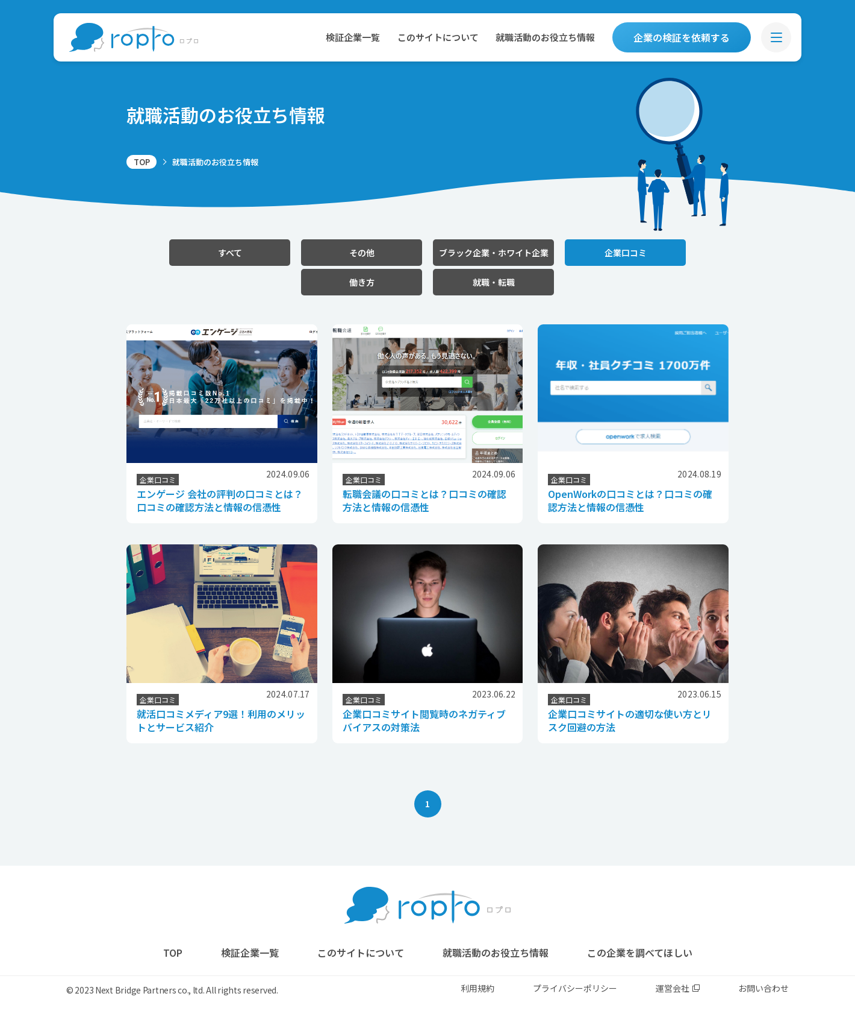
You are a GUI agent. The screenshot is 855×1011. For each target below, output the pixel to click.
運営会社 (678, 988)
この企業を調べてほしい (639, 952)
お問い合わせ (763, 988)
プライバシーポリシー (575, 988)
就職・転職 (494, 282)
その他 (362, 253)
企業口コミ (626, 253)
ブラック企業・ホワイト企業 (494, 253)
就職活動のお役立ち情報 (545, 37)
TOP (142, 162)
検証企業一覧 (353, 37)
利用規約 (477, 988)
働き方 (362, 282)
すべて (230, 253)
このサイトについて (438, 37)
